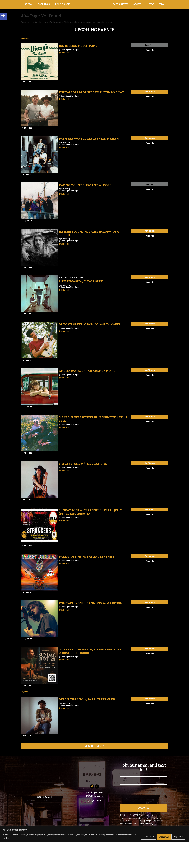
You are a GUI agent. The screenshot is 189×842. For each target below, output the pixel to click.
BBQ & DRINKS (62, 5)
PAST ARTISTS (120, 5)
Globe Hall (65, 55)
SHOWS (29, 5)
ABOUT (138, 5)
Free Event (149, 48)
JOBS (151, 5)
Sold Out (149, 187)
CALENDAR (44, 5)
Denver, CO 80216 (94, 798)
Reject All (159, 836)
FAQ (161, 5)
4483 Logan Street (94, 795)
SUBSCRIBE (143, 810)
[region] (94, 834)
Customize (142, 836)
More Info (149, 53)
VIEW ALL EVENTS (94, 748)
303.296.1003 (94, 803)
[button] (3, 16)
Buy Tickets (150, 94)
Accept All (177, 836)
